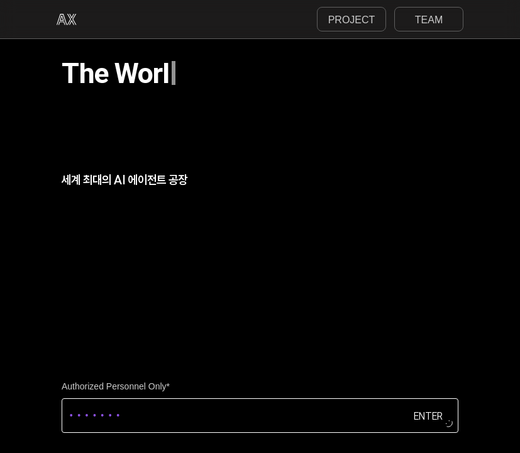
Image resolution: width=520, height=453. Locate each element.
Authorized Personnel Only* (116, 386)
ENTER (428, 416)
